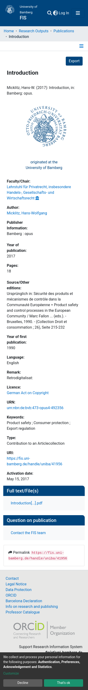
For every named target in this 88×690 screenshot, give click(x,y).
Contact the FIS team (28, 533)
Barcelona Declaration (24, 601)
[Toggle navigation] (77, 13)
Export (74, 61)
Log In (64, 13)
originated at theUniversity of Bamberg (44, 165)
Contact (12, 578)
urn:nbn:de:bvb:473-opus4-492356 (35, 408)
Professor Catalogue (23, 612)
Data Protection (19, 589)
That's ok (63, 683)
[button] (55, 13)
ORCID (11, 595)
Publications (63, 31)
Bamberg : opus (20, 233)
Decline (23, 683)
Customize (11, 673)
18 (9, 271)
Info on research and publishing (32, 606)
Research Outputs (33, 31)
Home (9, 31)
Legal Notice (16, 584)
